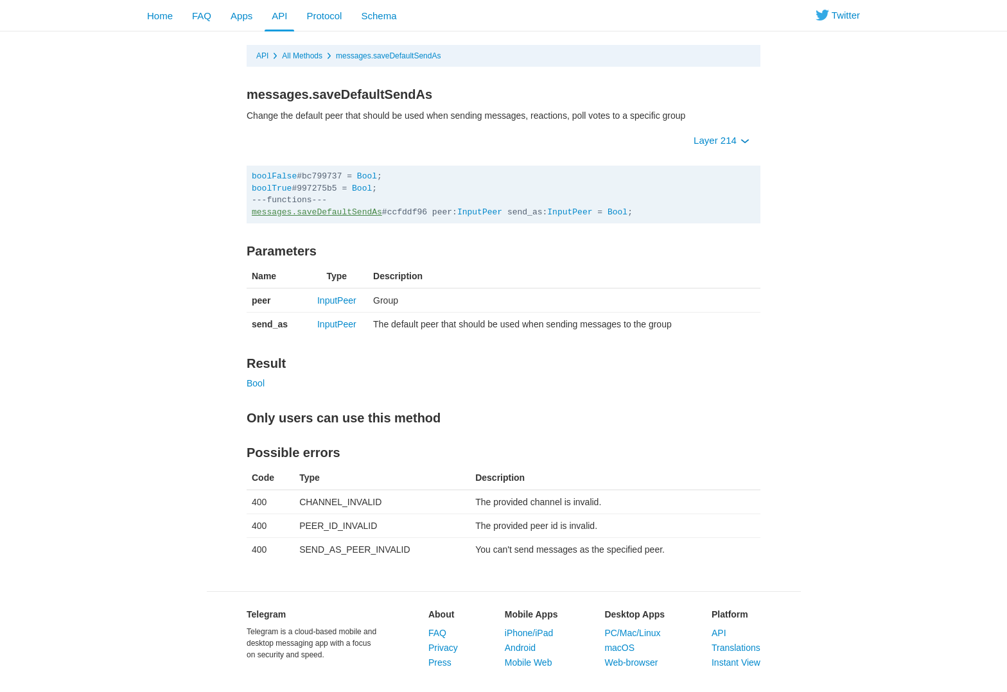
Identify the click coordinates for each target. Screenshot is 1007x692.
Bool (367, 176)
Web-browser (631, 662)
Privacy (443, 648)
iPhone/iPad (529, 633)
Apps (241, 15)
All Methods (302, 55)
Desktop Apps (634, 614)
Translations (736, 648)
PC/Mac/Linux (632, 633)
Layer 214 (721, 140)
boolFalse (274, 176)
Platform (730, 614)
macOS (619, 648)
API (279, 15)
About (441, 614)
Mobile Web (528, 662)
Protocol (324, 15)
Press (439, 662)
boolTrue (272, 188)
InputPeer (479, 212)
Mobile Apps (531, 614)
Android (520, 648)
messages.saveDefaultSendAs (388, 55)
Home (160, 15)
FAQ (201, 15)
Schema (378, 15)
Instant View (736, 662)
